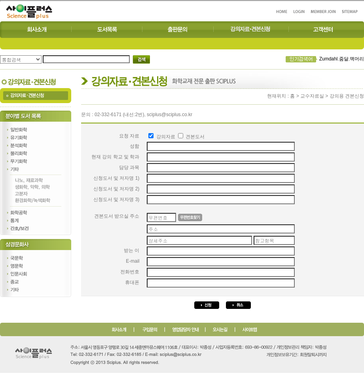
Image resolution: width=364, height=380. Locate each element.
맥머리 (357, 59)
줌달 (344, 59)
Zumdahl (328, 59)
